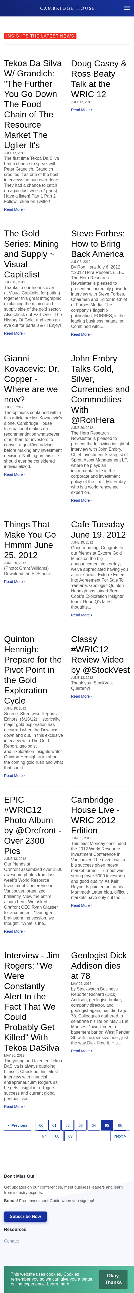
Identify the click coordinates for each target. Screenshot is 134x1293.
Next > (120, 1136)
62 (67, 1125)
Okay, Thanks (114, 1278)
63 (81, 1125)
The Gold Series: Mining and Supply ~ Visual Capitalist (31, 254)
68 (57, 1136)
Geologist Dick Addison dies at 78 (99, 966)
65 (107, 1125)
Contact (11, 1241)
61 (54, 1125)
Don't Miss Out (64, 1190)
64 (94, 1125)
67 (44, 1136)
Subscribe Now (25, 1216)
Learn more (58, 1284)
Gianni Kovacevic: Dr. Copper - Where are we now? (31, 379)
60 (41, 1125)
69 (70, 1136)
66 (120, 1125)
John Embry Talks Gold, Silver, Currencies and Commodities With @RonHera (100, 389)
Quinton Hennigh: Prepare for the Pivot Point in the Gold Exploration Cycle (33, 669)
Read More (14, 209)
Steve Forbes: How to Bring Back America (98, 244)
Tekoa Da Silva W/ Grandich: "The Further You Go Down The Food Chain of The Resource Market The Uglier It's (33, 104)
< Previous (17, 1125)
